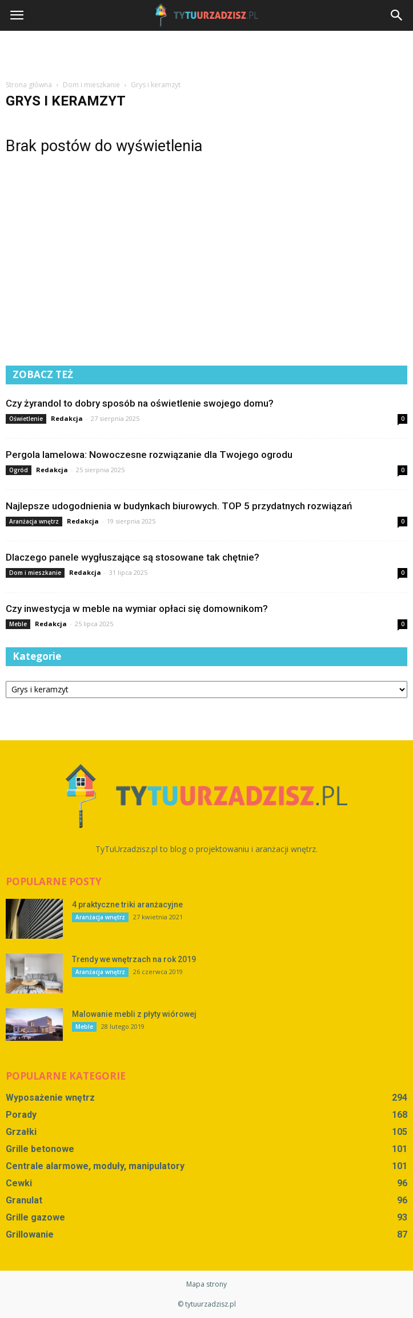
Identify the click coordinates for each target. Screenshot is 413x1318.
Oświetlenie (26, 419)
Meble (18, 624)
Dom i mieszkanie (35, 573)
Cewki (19, 1183)
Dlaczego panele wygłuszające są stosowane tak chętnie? (132, 557)
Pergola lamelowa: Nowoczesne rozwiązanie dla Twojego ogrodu (149, 454)
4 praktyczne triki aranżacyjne (127, 904)
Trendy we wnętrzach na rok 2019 (134, 959)
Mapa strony (206, 1284)
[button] (397, 15)
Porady (21, 1114)
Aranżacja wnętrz (34, 521)
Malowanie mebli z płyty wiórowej (134, 1014)
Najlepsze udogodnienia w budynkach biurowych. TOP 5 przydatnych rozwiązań (179, 506)
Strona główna (29, 85)
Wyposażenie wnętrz (50, 1097)
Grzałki (21, 1131)
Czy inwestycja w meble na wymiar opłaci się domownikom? (137, 608)
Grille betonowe (40, 1148)
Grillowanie (30, 1234)
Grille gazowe (35, 1217)
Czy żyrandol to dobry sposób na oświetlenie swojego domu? (140, 403)
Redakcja (67, 418)
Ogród (18, 470)
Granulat (24, 1200)
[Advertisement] (206, 51)
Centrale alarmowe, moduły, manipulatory (95, 1166)
